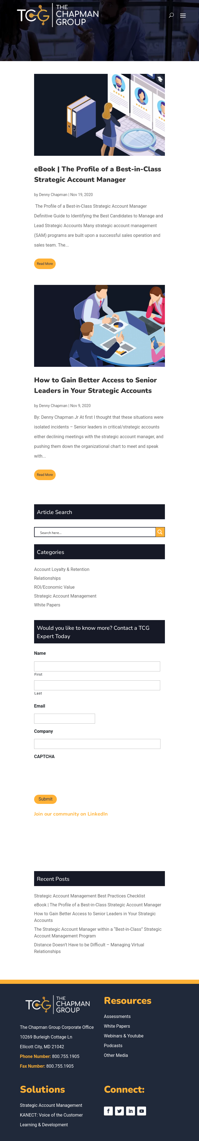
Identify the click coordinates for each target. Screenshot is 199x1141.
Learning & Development (44, 1089)
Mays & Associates (131, 1126)
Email (39, 706)
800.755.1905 (65, 1021)
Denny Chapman (53, 194)
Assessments (117, 981)
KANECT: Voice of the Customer (51, 1080)
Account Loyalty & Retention (62, 569)
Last (38, 693)
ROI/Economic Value (54, 587)
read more (45, 264)
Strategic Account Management (65, 596)
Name (40, 653)
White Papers (47, 605)
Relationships (47, 578)
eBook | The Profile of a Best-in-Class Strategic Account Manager (97, 869)
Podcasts (113, 1010)
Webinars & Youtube (124, 1001)
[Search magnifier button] (160, 532)
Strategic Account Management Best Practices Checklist (89, 861)
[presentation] (76, 775)
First (38, 674)
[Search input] (94, 532)
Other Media (116, 1020)
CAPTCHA (44, 756)
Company (43, 731)
